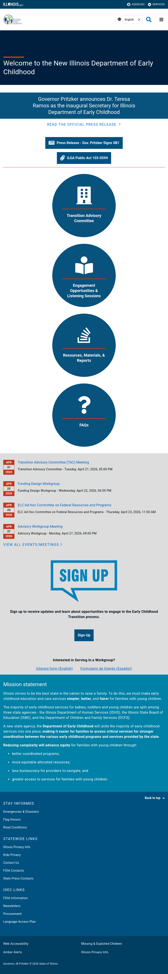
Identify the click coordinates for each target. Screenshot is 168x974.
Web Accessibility (15, 943)
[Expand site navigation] (161, 19)
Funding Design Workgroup (39, 484)
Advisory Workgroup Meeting (40, 526)
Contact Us (11, 862)
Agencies (136, 4)
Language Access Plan (19, 921)
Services (156, 4)
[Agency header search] (149, 19)
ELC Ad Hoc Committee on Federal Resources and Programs (64, 505)
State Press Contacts (18, 878)
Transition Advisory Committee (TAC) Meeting (53, 462)
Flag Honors (12, 819)
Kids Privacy (12, 855)
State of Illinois (48, 963)
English (129, 19)
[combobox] (132, 19)
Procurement (12, 914)
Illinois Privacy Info (16, 847)
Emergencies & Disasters (21, 811)
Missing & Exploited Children (101, 943)
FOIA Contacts (13, 870)
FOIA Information (15, 898)
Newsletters (11, 906)
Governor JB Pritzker (16, 963)
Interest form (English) (54, 669)
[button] (84, 124)
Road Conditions (15, 827)
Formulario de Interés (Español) (106, 669)
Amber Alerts (12, 952)
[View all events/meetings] (32, 544)
